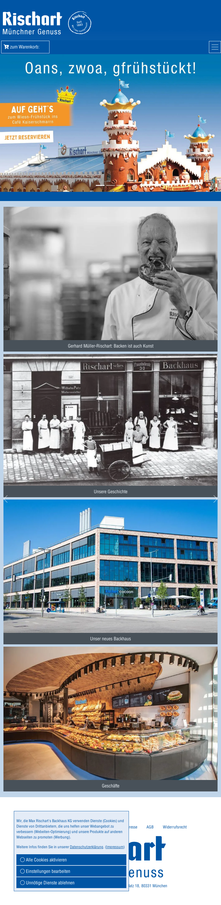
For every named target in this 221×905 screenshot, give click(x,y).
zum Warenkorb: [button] (25, 47)
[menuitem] (110, 273)
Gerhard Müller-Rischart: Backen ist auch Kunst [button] (110, 346)
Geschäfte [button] (110, 786)
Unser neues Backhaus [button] (110, 638)
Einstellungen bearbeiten (45, 871)
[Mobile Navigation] (215, 47)
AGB (150, 827)
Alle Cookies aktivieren (43, 860)
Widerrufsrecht (175, 827)
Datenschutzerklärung (86, 846)
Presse (132, 827)
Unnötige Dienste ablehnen (47, 883)
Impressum (114, 846)
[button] (100, 185)
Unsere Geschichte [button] (110, 491)
